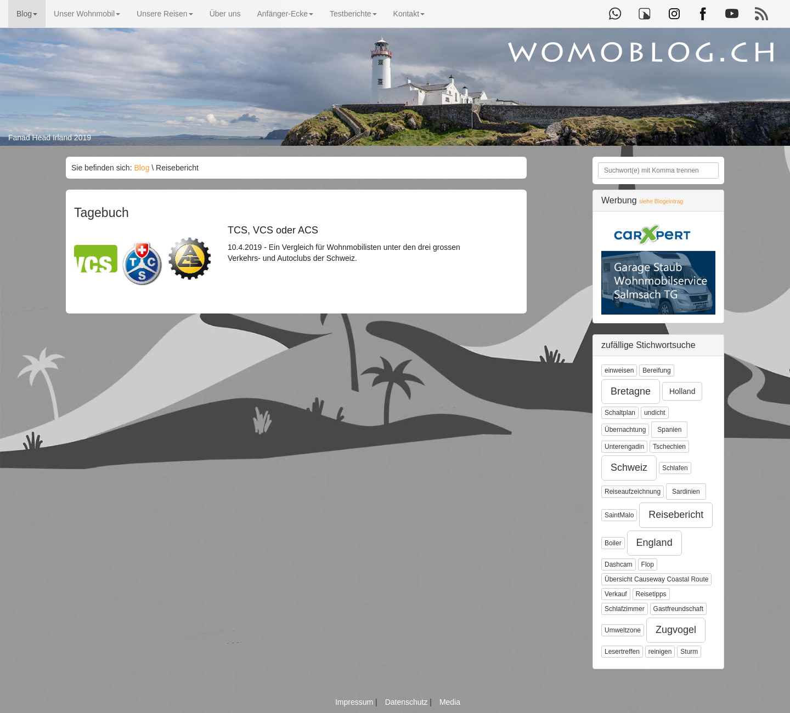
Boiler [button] (613, 543)
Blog (26, 13)
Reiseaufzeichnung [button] (633, 491)
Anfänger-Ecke (285, 13)
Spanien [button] (669, 429)
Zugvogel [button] (676, 629)
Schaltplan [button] (620, 413)
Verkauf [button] (616, 594)
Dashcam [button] (619, 564)
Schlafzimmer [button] (625, 609)
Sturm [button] (689, 651)
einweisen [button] (619, 370)
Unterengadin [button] (624, 446)
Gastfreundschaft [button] (678, 609)
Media (449, 702)
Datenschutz (407, 702)
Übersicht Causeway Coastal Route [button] (656, 579)
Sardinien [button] (686, 491)
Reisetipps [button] (651, 594)
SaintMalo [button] (619, 515)
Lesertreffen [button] (622, 651)
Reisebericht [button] (675, 514)
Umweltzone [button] (623, 630)
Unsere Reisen (165, 13)
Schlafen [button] (675, 468)
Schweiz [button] (629, 467)
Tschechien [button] (669, 446)
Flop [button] (647, 564)
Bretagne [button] (631, 391)
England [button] (654, 542)
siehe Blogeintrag (661, 201)
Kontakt (409, 13)
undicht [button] (654, 413)
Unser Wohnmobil (87, 13)
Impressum (355, 702)
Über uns (225, 13)
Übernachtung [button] (625, 429)
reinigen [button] (660, 651)
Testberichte (353, 13)
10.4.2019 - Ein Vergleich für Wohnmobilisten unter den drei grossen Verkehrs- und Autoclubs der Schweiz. (354, 244)
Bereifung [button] (656, 370)
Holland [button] (682, 391)
